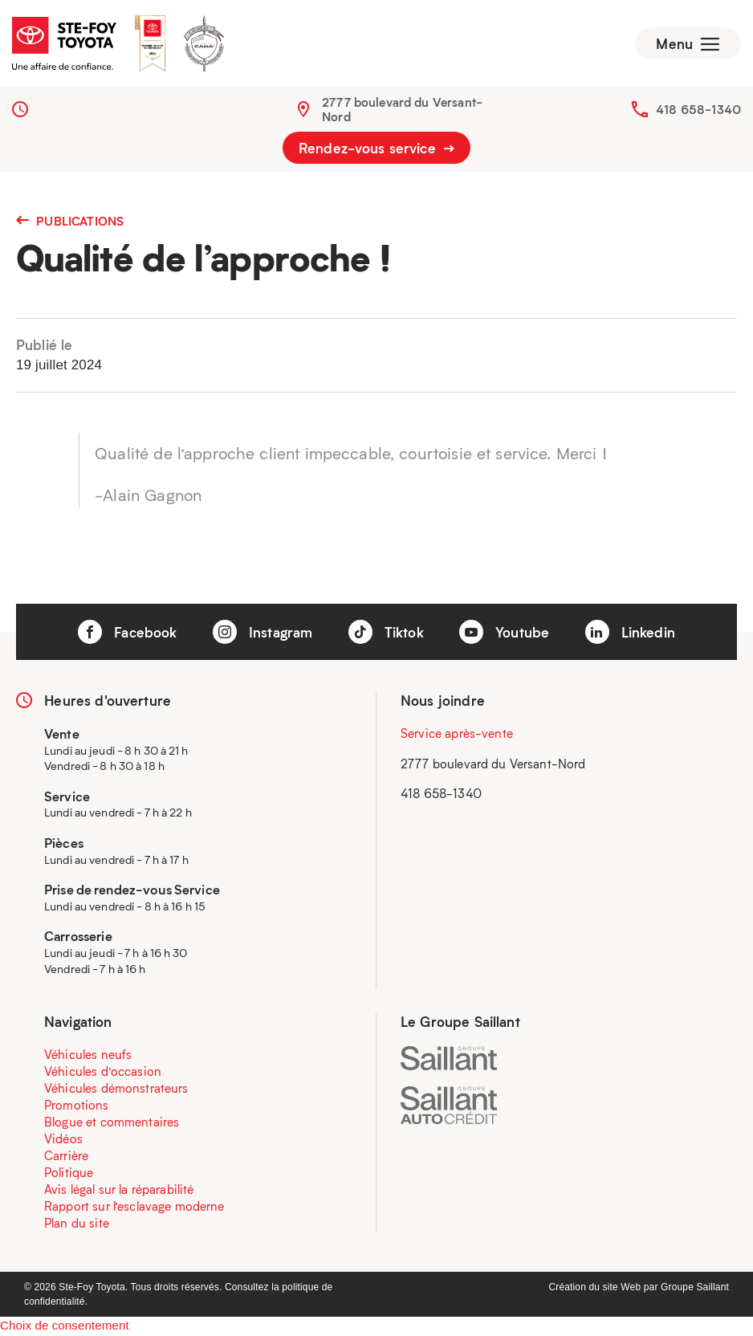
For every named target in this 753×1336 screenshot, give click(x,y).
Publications (70, 222)
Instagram (263, 633)
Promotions (76, 1106)
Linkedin (630, 633)
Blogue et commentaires (111, 1123)
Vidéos (63, 1140)
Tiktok (386, 633)
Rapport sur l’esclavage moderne (134, 1208)
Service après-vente (457, 735)
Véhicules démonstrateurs (116, 1089)
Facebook (127, 633)
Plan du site (76, 1224)
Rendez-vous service (376, 149)
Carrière (66, 1157)
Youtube (504, 633)
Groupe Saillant (695, 1288)
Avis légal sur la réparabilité (119, 1191)
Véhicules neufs (88, 1056)
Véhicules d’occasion (102, 1073)
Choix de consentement (64, 1327)
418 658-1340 (698, 111)
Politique (68, 1174)
